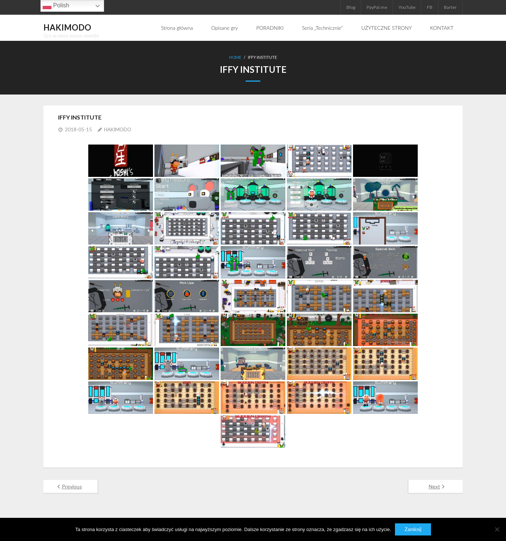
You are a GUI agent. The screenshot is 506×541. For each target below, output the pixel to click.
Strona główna (177, 28)
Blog (350, 7)
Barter (450, 7)
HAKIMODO (117, 129)
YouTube (407, 7)
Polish (56, 5)
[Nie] (496, 529)
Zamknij (413, 529)
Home (235, 57)
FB (429, 7)
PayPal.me (377, 7)
